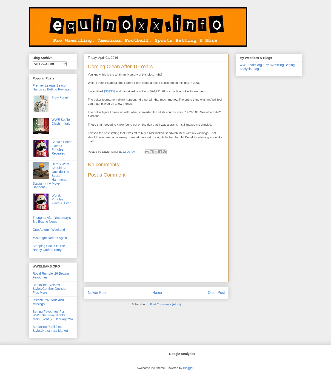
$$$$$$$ (109, 91)
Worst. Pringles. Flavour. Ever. (61, 199)
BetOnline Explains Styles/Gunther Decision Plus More (50, 289)
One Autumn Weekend (49, 229)
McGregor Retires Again (50, 238)
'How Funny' (60, 97)
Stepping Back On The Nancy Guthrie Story (49, 248)
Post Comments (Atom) (165, 304)
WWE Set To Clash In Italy (61, 121)
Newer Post (97, 293)
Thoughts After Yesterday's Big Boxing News (52, 219)
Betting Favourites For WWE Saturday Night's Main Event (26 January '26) (53, 315)
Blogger (188, 368)
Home (157, 293)
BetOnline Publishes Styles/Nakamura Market (50, 328)
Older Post (216, 293)
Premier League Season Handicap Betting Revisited (52, 87)
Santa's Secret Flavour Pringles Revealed (62, 147)
